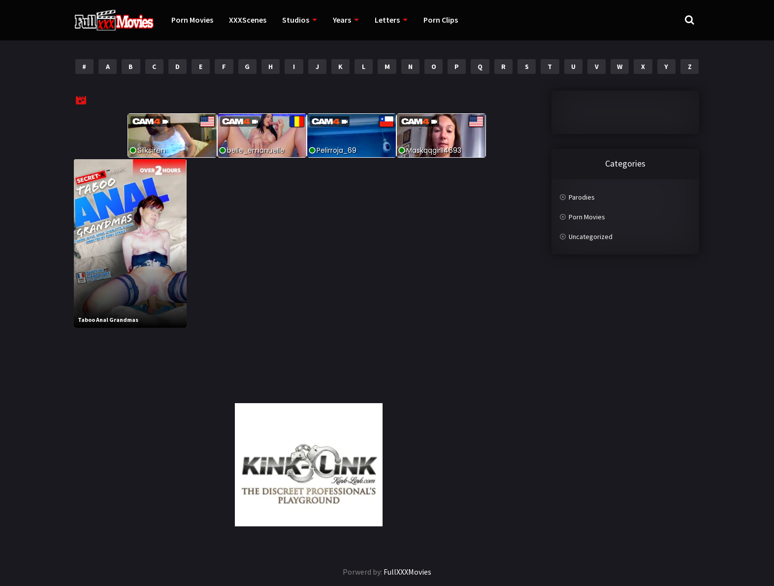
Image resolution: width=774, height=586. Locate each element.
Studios (295, 20)
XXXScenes (247, 20)
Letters (387, 20)
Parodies (582, 197)
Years (342, 20)
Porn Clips (440, 20)
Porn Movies (192, 20)
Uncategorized (591, 236)
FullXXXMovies (407, 572)
